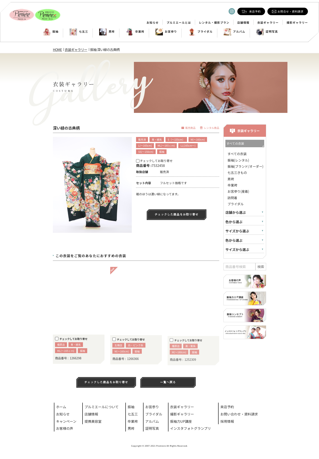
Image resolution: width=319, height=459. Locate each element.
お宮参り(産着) (238, 191)
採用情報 (227, 421)
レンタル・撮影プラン (214, 23)
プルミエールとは (179, 23)
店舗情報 (243, 23)
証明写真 (267, 31)
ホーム (61, 406)
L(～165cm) (145, 145)
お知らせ (152, 23)
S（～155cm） (176, 139)
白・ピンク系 (135, 354)
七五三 (79, 31)
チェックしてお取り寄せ (154, 161)
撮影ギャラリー (297, 23)
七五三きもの (237, 172)
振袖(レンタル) (238, 160)
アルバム (234, 31)
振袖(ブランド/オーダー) (245, 166)
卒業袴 (135, 31)
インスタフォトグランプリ (190, 428)
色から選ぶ (233, 221)
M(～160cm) (198, 139)
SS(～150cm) (145, 151)
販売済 (142, 139)
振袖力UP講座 (181, 421)
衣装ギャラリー (268, 23)
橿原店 (61, 352)
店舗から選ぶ (235, 212)
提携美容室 (93, 421)
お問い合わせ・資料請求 (239, 414)
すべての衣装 (237, 153)
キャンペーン (66, 421)
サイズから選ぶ (237, 231)
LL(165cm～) (187, 145)
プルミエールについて (101, 406)
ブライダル (200, 31)
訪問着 (232, 197)
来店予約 (227, 406)
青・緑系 (157, 139)
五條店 (118, 354)
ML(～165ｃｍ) (166, 145)
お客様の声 (64, 428)
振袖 (51, 31)
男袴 (107, 31)
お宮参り (166, 31)
